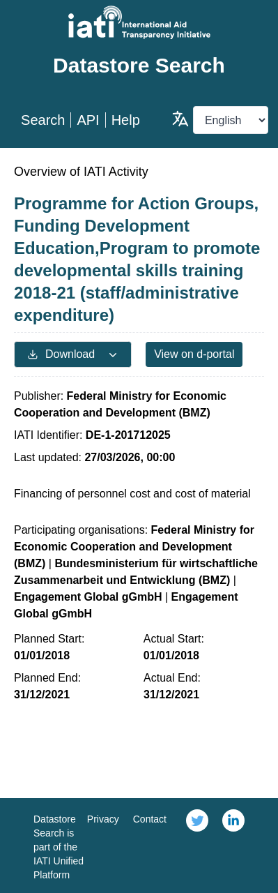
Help (125, 120)
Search (43, 120)
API (88, 120)
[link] (197, 845)
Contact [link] (150, 819)
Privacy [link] (103, 819)
